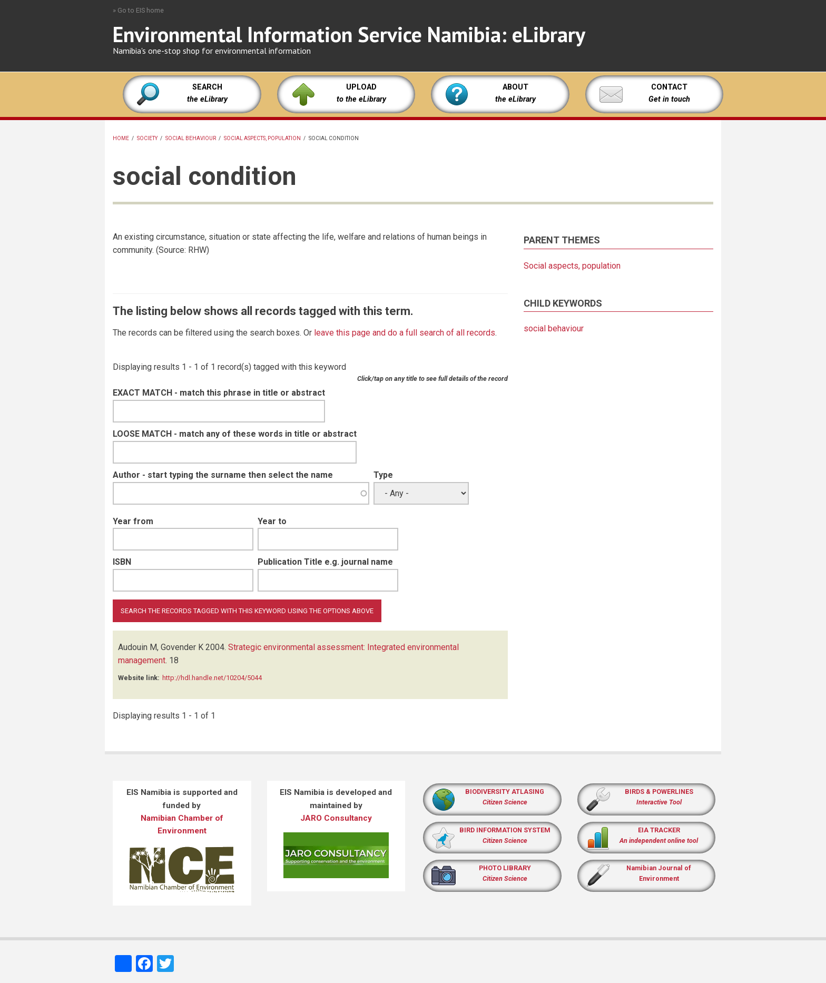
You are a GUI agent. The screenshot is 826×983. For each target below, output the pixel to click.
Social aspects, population (262, 138)
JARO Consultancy (336, 818)
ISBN (122, 562)
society (147, 138)
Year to (272, 521)
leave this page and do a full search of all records (404, 333)
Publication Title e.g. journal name (325, 562)
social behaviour (190, 138)
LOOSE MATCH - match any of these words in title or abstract (235, 434)
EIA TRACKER (659, 830)
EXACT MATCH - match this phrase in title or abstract (219, 393)
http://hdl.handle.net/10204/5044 (212, 678)
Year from (133, 521)
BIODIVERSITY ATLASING (504, 791)
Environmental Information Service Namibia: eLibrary (349, 34)
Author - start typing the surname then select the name (223, 475)
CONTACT (669, 87)
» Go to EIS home (138, 10)
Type (383, 475)
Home (121, 138)
